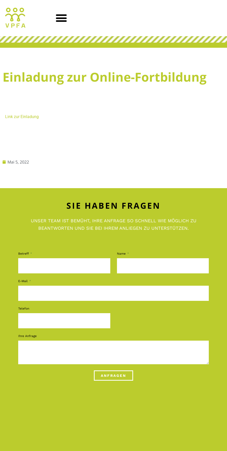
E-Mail (23, 281)
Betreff (24, 253)
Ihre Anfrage (27, 336)
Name (122, 253)
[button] (61, 18)
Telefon (23, 308)
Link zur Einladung (22, 116)
